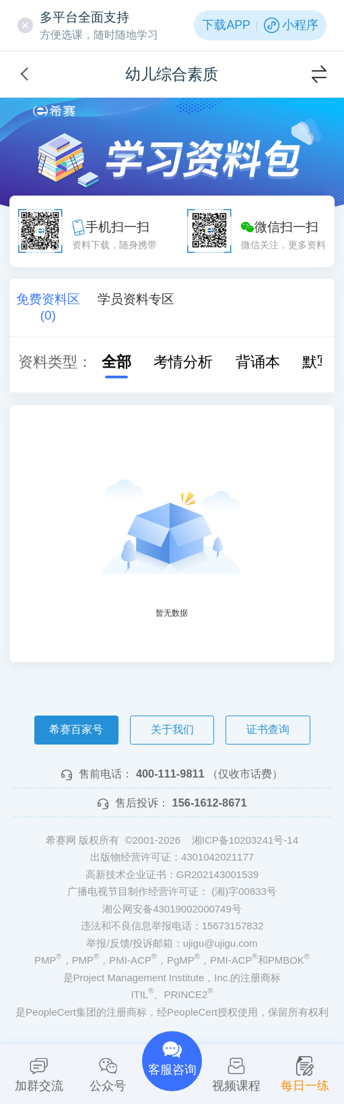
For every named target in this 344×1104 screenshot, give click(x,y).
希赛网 (54, 111)
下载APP (226, 25)
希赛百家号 (76, 729)
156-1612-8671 (209, 802)
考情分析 (174, 361)
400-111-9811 (170, 773)
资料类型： (55, 361)
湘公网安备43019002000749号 (172, 908)
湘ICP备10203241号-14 (245, 840)
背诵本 (249, 361)
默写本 (316, 361)
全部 (108, 361)
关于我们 (172, 729)
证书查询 (267, 729)
